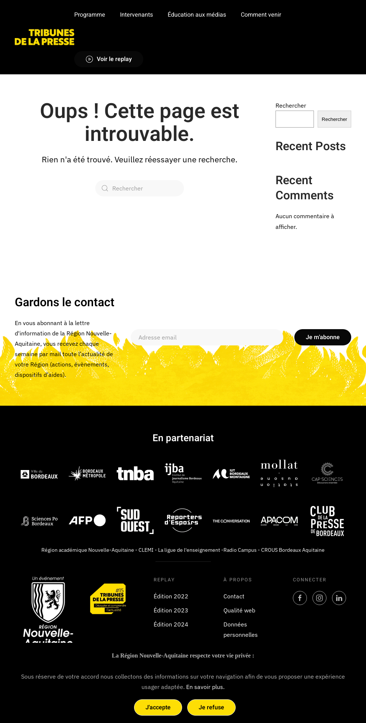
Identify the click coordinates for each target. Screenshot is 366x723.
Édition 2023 (171, 610)
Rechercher (291, 105)
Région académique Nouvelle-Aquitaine (87, 550)
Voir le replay (109, 59)
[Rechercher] (139, 188)
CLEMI (146, 550)
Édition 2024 (171, 624)
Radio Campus (240, 550)
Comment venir (261, 14)
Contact (233, 596)
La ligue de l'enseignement (189, 550)
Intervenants (136, 14)
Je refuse (211, 707)
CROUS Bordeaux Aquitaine (293, 550)
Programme (89, 14)
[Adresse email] (207, 338)
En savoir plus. (205, 686)
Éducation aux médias (197, 14)
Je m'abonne (323, 337)
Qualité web (239, 610)
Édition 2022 (171, 596)
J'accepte (158, 707)
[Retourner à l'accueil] (44, 37)
